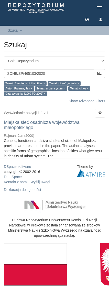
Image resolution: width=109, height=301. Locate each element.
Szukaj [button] (15, 30)
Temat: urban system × (51, 88)
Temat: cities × (79, 88)
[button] (87, 19)
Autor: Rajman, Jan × (18, 88)
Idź (99, 73)
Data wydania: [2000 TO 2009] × (25, 93)
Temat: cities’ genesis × (64, 83)
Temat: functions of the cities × (25, 83)
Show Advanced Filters (87, 101)
